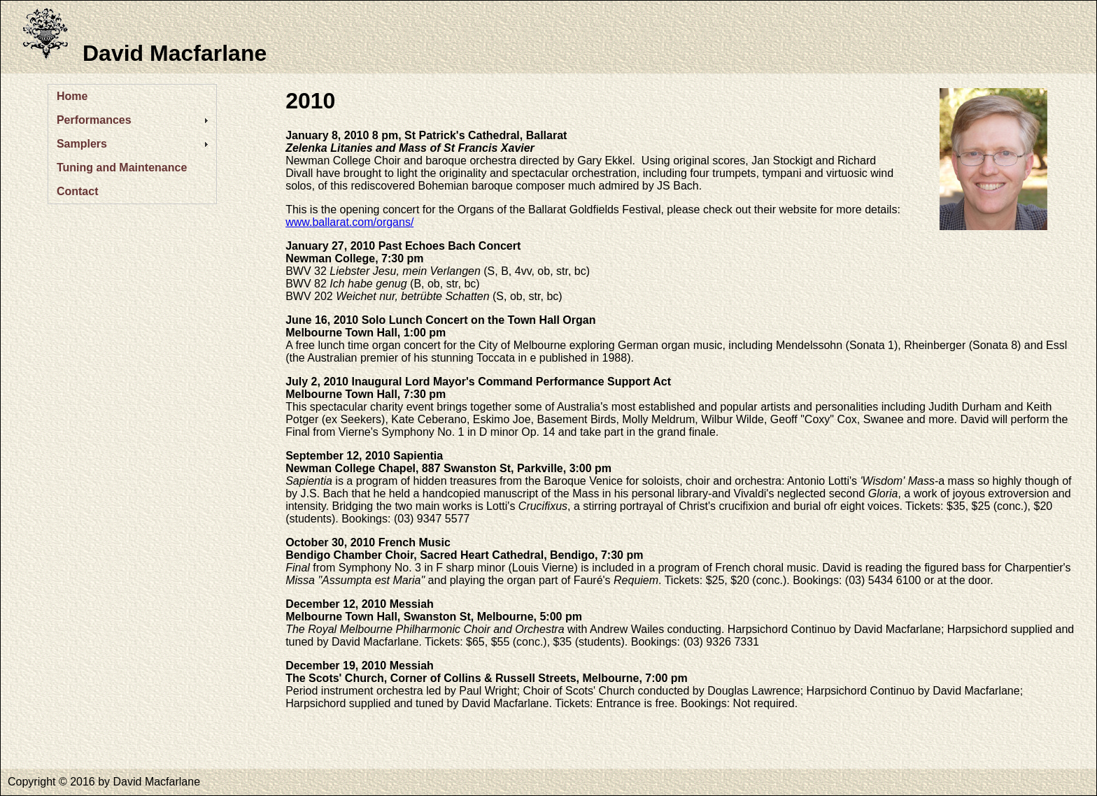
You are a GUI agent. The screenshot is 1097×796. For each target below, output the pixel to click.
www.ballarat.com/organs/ (349, 222)
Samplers (82, 144)
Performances (94, 120)
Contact (78, 191)
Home (72, 96)
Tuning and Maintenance (122, 167)
